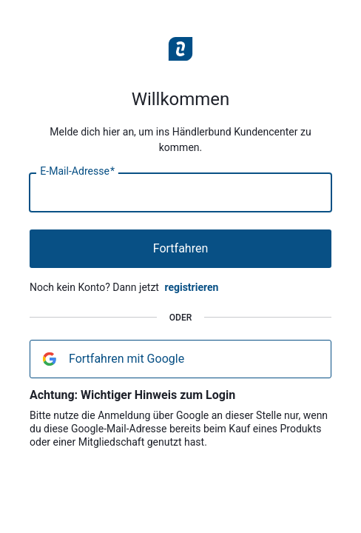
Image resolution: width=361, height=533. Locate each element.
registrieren (191, 287)
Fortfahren (181, 248)
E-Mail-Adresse (77, 172)
